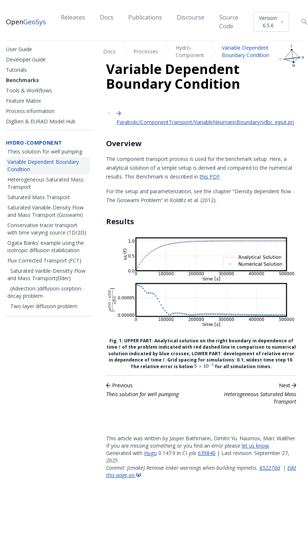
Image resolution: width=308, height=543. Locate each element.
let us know (255, 445)
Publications (145, 17)
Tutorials (16, 69)
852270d (269, 467)
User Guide (19, 49)
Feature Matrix (23, 100)
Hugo (150, 452)
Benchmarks (22, 80)
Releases (73, 17)
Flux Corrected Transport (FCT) (44, 260)
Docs (106, 17)
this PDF (210, 176)
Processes (145, 51)
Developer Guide (26, 59)
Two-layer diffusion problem (43, 306)
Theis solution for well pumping (44, 151)
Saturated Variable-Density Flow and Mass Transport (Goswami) (45, 211)
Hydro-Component (190, 51)
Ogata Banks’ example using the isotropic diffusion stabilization (45, 246)
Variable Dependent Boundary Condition (245, 51)
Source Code (228, 21)
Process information (30, 110)
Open (26, 22)
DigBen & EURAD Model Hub (41, 121)
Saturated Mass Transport (38, 197)
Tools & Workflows (29, 90)
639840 (207, 452)
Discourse (190, 17)
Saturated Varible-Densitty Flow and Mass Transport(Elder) (46, 274)
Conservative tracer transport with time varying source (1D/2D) (46, 229)
